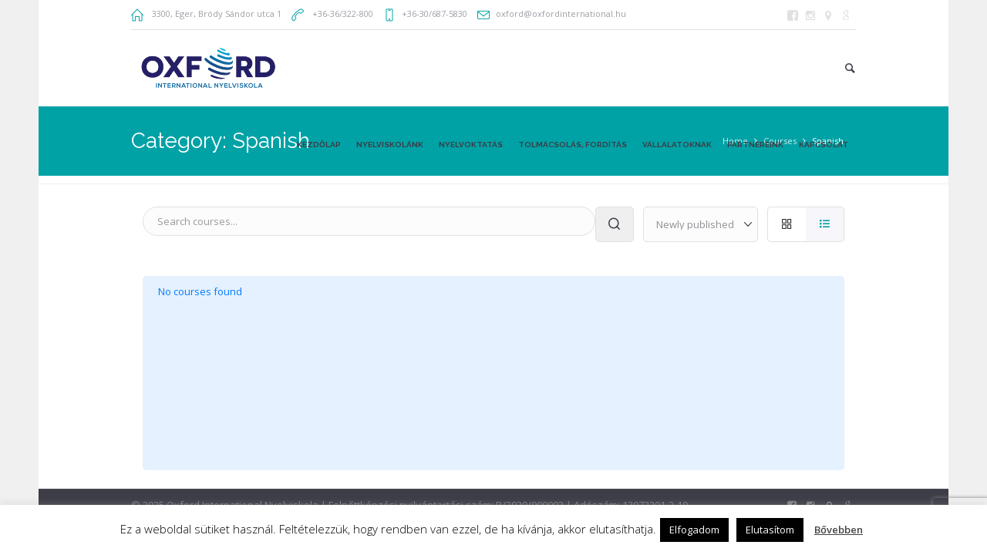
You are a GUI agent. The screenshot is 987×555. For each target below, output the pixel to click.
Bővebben (838, 529)
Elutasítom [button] (770, 529)
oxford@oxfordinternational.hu (561, 13)
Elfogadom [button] (694, 529)
